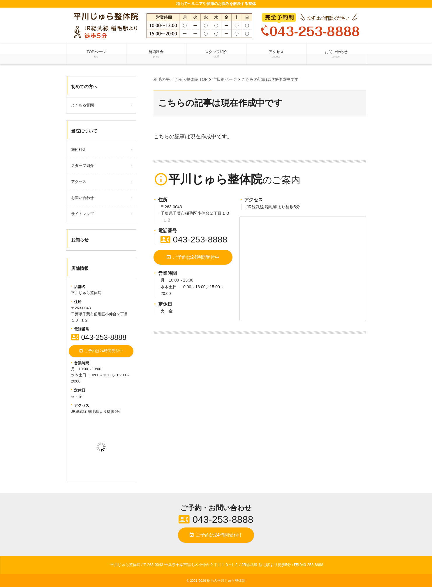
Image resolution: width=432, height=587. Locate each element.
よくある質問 (82, 105)
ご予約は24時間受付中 (193, 257)
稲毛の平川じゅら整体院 (226, 580)
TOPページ (96, 54)
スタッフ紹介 (216, 54)
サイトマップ (82, 214)
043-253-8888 (194, 239)
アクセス (276, 54)
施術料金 (156, 54)
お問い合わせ (336, 54)
